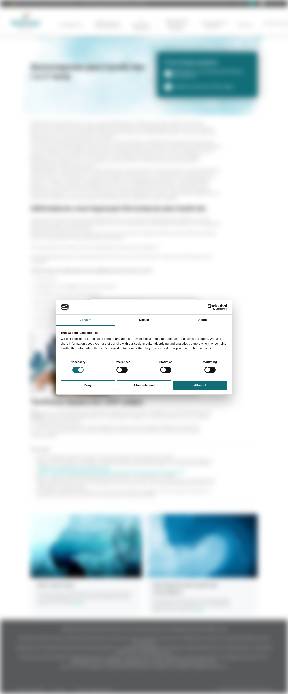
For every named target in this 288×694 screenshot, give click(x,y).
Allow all (200, 385)
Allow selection (144, 385)
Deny (88, 385)
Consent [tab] (85, 319)
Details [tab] (144, 319)
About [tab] (202, 319)
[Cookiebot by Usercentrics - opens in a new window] (210, 307)
